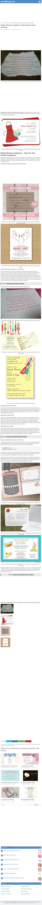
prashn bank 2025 (34, 902)
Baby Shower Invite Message (9, 855)
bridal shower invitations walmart (8, 744)
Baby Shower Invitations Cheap (10, 873)
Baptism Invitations (25, 886)
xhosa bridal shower (10, 745)
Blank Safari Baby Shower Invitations (11, 859)
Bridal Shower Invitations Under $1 (28, 782)
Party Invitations (24, 891)
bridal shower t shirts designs (20, 744)
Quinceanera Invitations (6, 893)
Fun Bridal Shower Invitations (27, 765)
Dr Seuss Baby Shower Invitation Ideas (11, 868)
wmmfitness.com (8, 1)
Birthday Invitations (5, 889)
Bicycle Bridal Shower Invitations (27, 799)
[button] (39, 1)
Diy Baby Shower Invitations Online (11, 864)
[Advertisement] (21, 13)
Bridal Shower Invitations (6, 29)
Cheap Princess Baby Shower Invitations (12, 850)
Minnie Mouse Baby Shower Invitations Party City (14, 877)
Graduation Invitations (5, 891)
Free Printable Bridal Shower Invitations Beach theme (11, 782)
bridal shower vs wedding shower (31, 744)
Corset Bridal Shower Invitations (7, 799)
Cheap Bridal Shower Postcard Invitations (9, 765)
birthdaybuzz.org (27, 902)
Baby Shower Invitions (5, 886)
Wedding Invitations (25, 893)
